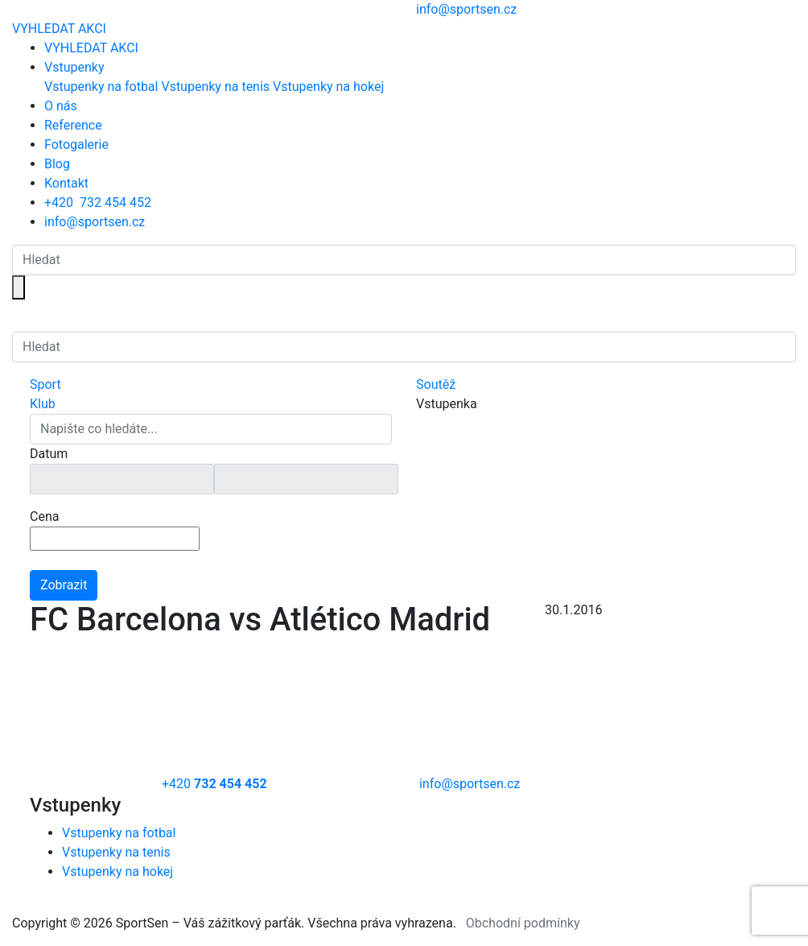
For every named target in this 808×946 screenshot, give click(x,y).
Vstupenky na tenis (215, 86)
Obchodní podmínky (523, 923)
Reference (73, 125)
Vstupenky (74, 67)
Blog (57, 163)
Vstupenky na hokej (328, 86)
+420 (97, 202)
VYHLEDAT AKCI (59, 28)
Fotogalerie (76, 144)
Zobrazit (63, 585)
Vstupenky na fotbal (101, 86)
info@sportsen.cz (94, 221)
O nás (60, 106)
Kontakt (66, 183)
